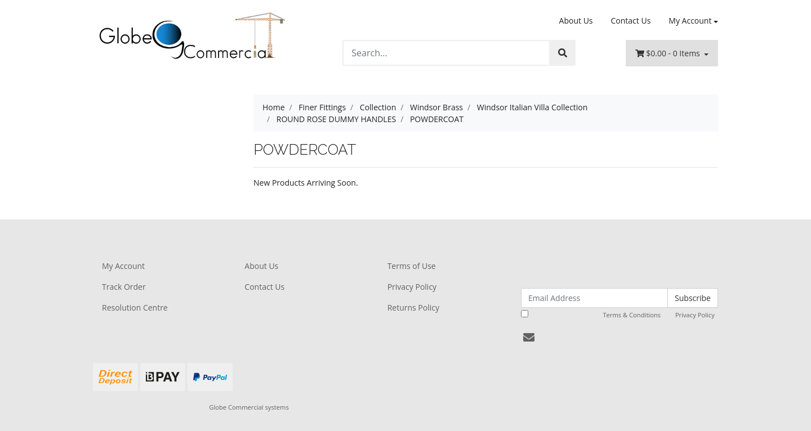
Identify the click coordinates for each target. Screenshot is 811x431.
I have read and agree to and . (618, 314)
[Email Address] (594, 298)
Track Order (124, 286)
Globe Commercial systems (248, 407)
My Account (123, 266)
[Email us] (528, 337)
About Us (576, 20)
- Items (668, 53)
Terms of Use (411, 266)
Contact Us (631, 20)
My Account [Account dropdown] (690, 20)
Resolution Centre (135, 307)
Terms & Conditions (632, 315)
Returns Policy (413, 307)
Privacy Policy (411, 286)
